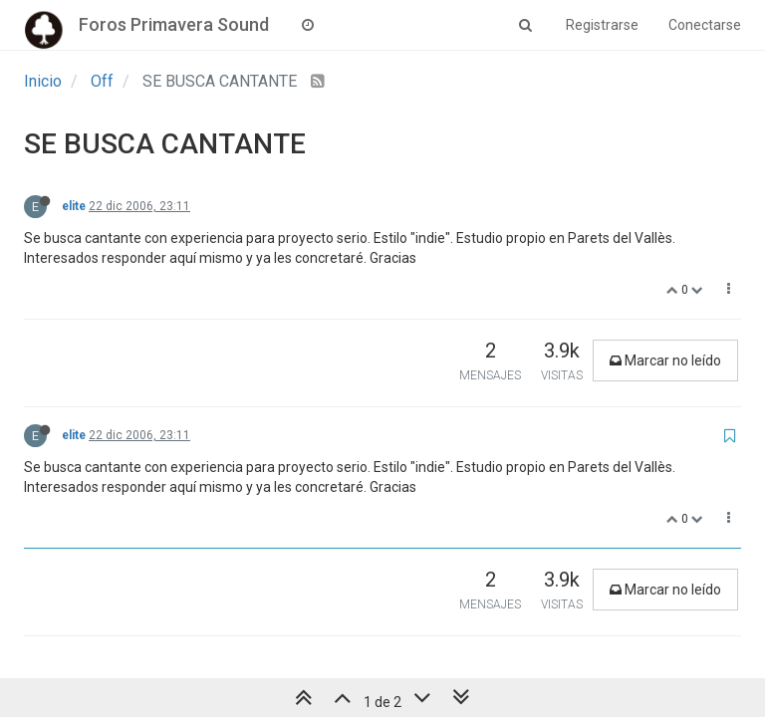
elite (74, 206)
